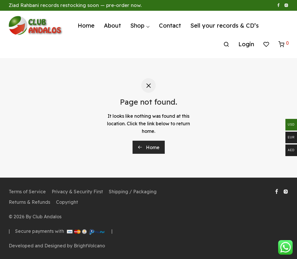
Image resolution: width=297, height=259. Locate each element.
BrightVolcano (89, 246)
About (112, 25)
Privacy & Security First (77, 191)
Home (86, 25)
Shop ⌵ (140, 25)
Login (246, 44)
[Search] (226, 44)
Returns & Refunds (29, 202)
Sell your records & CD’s (224, 25)
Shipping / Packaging (133, 191)
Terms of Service (27, 191)
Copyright (67, 202)
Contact (170, 25)
